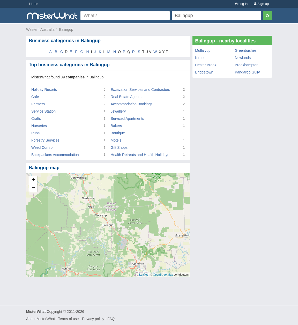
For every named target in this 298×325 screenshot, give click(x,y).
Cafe (35, 97)
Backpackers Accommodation (55, 155)
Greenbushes (246, 50)
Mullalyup (202, 50)
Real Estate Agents (126, 97)
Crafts (36, 118)
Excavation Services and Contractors (140, 89)
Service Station (43, 111)
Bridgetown (204, 72)
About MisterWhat (40, 319)
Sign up (261, 4)
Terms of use (68, 319)
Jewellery (118, 111)
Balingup (66, 29)
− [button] (33, 188)
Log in (241, 4)
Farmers (38, 104)
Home (33, 4)
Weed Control (42, 147)
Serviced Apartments (127, 118)
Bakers (116, 126)
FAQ (111, 319)
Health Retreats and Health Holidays (140, 155)
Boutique (118, 133)
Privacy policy (93, 319)
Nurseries (39, 126)
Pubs (35, 133)
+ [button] (33, 180)
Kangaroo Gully (247, 72)
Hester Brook (205, 65)
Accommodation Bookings (132, 104)
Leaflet (143, 274)
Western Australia (40, 29)
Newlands (243, 58)
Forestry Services (45, 140)
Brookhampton (246, 65)
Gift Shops (119, 147)
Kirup (199, 58)
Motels (116, 140)
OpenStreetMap (163, 274)
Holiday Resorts (44, 89)
